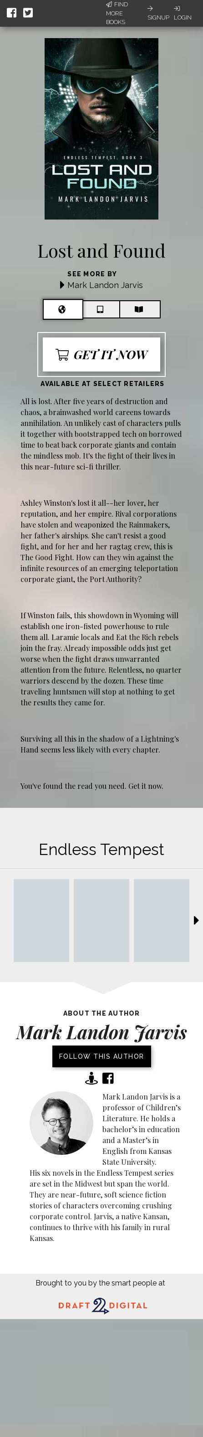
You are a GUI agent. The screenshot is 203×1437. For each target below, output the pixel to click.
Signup (158, 13)
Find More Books (117, 13)
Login (183, 13)
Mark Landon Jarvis (105, 285)
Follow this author (101, 1056)
